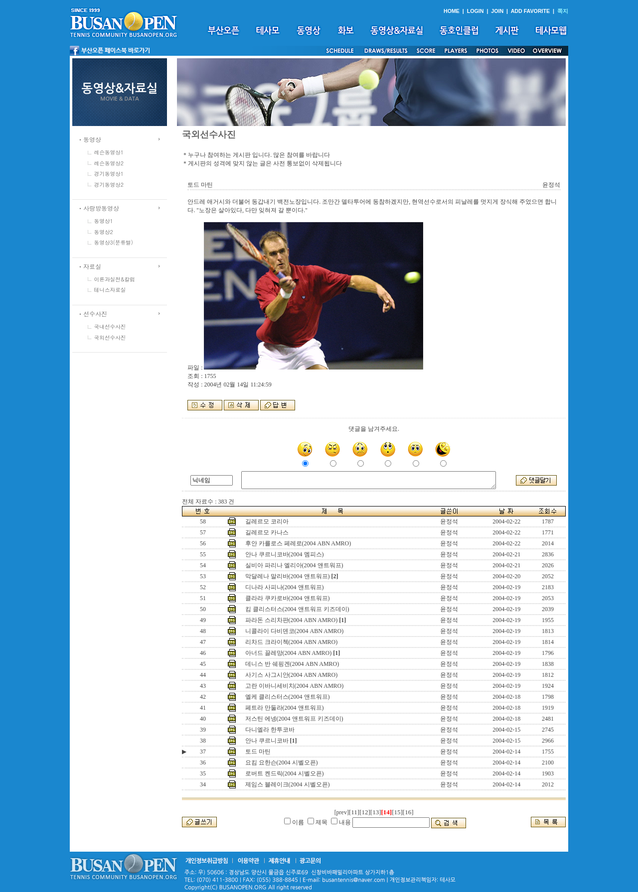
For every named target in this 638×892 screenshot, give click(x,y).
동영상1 (103, 221)
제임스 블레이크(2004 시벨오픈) (287, 784)
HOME (452, 11)
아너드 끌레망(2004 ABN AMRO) (288, 652)
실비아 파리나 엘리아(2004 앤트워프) (294, 565)
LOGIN (475, 11)
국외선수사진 (110, 337)
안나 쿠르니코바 (267, 740)
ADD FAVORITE (530, 11)
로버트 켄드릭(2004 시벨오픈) (284, 773)
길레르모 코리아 (267, 521)
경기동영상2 (109, 184)
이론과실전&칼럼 (114, 279)
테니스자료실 (110, 289)
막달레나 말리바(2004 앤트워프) (287, 576)
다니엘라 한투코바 (270, 729)
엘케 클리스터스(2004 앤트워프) (287, 696)
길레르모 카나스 (267, 532)
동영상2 (103, 232)
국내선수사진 (110, 326)
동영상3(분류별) (113, 242)
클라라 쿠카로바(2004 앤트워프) (287, 598)
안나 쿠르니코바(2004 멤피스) (284, 554)
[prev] (341, 812)
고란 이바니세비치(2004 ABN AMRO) (294, 685)
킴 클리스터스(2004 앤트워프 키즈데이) (297, 609)
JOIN (497, 11)
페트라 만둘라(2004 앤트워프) (284, 707)
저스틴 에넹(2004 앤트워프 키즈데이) (294, 718)
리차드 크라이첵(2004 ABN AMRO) (291, 641)
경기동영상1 (109, 173)
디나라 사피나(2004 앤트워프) (284, 587)
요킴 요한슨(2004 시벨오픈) (281, 762)
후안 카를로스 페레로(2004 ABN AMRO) (298, 543)
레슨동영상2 (109, 163)
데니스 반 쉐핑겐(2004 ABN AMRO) (292, 663)
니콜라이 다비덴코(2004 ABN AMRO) (294, 631)
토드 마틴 (258, 751)
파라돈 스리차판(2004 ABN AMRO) (291, 620)
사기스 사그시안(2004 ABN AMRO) (291, 674)
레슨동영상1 (109, 152)
